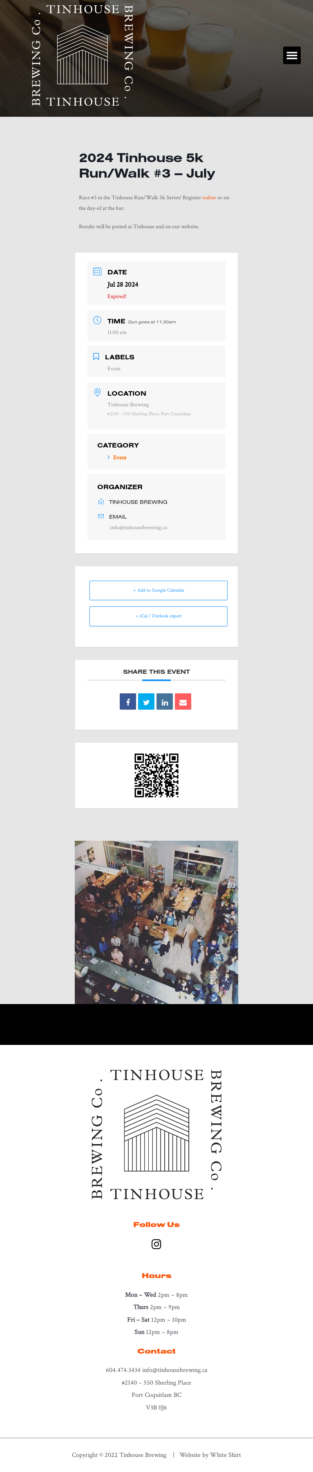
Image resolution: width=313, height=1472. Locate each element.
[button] (292, 56)
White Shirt (225, 1454)
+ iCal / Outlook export (159, 616)
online (209, 197)
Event (116, 457)
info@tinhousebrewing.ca (138, 527)
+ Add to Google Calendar (158, 590)
